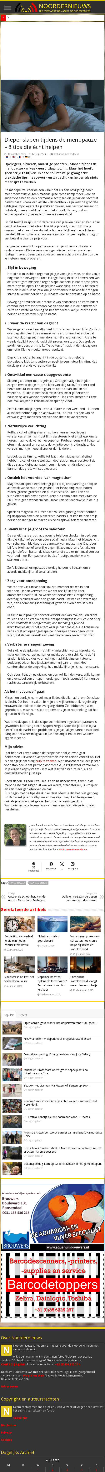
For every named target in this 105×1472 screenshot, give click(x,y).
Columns (59, 153)
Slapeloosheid (38, 882)
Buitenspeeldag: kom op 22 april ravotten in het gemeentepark (63, 1164)
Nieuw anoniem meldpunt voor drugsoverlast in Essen (36, 17)
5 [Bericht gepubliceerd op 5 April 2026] (96, 1470)
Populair (9, 1015)
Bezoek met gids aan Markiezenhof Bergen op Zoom (57, 1085)
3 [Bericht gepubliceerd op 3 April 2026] (67, 1470)
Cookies (6, 1440)
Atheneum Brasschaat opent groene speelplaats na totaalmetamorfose (56, 1071)
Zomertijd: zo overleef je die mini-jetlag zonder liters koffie (18, 940)
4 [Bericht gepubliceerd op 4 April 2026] (81, 1470)
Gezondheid (72, 153)
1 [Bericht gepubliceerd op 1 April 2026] (38, 1470)
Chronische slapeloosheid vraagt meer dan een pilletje (83, 981)
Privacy (6, 1432)
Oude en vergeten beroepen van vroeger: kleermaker (77, 897)
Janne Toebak (17, 882)
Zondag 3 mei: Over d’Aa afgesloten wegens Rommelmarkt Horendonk (60, 1102)
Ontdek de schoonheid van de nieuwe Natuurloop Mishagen (28, 897)
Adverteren (9, 1386)
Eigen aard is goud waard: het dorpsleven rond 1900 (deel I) (61, 1023)
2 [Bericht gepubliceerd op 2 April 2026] (52, 1470)
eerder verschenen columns (73, 849)
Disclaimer (9, 1425)
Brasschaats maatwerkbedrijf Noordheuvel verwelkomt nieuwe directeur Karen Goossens (63, 1149)
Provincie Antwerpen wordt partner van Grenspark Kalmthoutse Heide (63, 1134)
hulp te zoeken (46, 761)
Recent (23, 1015)
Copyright (20, 1418)
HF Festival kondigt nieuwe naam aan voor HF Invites (57, 1117)
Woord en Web (33, 1375)
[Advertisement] (53, 51)
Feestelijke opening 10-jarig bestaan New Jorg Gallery (57, 1054)
